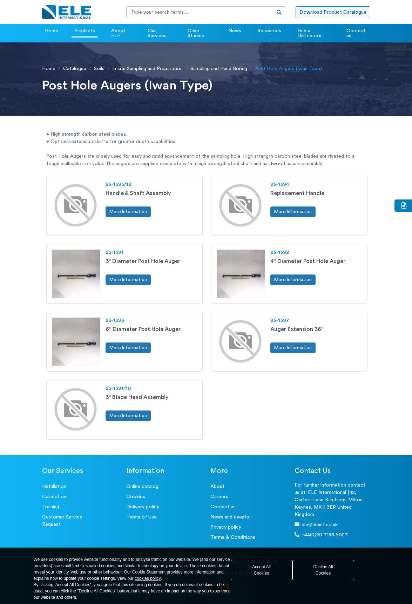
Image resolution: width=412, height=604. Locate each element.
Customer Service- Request (63, 521)
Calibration (54, 496)
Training (50, 506)
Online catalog (142, 486)
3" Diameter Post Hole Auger (143, 261)
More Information (128, 211)
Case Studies (196, 33)
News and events (229, 517)
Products (84, 30)
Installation (54, 486)
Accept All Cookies (261, 570)
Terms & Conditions (232, 537)
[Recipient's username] (199, 12)
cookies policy (148, 578)
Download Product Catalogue (332, 12)
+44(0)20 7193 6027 (321, 534)
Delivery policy (142, 506)
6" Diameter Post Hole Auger (143, 329)
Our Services (157, 33)
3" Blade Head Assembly (137, 397)
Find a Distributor (309, 33)
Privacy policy (225, 527)
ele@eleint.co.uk (316, 524)
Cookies (135, 496)
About (217, 486)
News (234, 30)
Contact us (355, 33)
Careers (219, 496)
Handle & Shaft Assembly (138, 193)
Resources (269, 30)
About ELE (118, 33)
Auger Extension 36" (296, 329)
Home (51, 30)
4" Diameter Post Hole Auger (307, 261)
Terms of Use (141, 517)
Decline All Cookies (323, 570)
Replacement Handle (297, 193)
